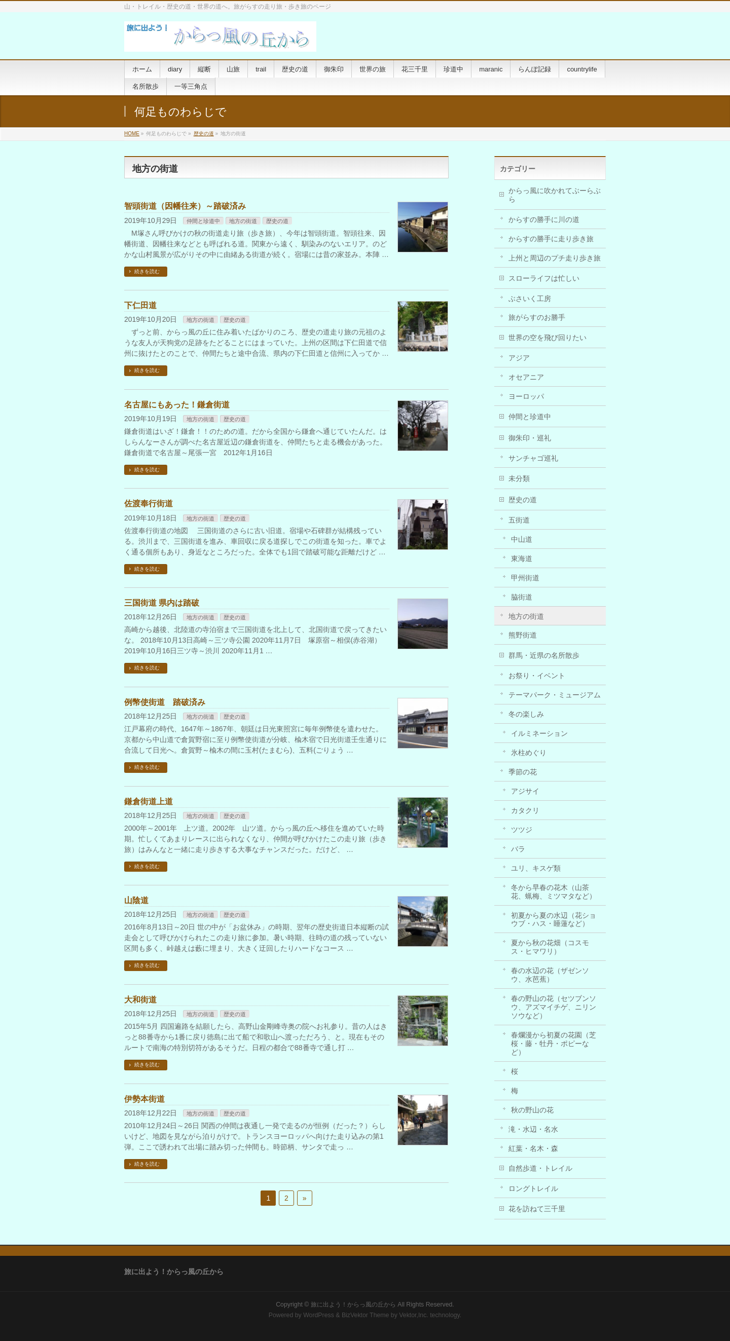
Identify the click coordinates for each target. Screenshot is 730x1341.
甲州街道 (525, 578)
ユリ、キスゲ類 (536, 868)
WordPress (318, 1315)
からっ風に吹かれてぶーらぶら (554, 195)
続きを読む (147, 271)
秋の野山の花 (532, 1110)
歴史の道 (204, 133)
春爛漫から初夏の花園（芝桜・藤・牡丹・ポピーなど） (553, 1043)
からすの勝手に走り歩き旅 (551, 239)
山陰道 (136, 900)
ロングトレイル (533, 1188)
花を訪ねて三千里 (536, 1209)
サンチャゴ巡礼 (533, 458)
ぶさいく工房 (529, 298)
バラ (518, 849)
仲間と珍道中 (203, 221)
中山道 (521, 539)
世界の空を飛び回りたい (547, 337)
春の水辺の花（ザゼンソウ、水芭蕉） (550, 974)
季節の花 (522, 772)
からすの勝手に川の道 (543, 219)
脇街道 (521, 597)
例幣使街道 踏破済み (164, 702)
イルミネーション (539, 733)
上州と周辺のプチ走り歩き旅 (554, 258)
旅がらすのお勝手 (536, 317)
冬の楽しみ (526, 714)
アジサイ (525, 791)
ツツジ (521, 830)
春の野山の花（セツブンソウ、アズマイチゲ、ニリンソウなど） (553, 1007)
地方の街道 (243, 221)
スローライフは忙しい (543, 278)
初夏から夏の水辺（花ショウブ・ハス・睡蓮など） (553, 919)
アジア (519, 358)
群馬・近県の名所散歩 (543, 655)
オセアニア (526, 377)
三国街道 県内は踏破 (161, 603)
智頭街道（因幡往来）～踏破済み (185, 206)
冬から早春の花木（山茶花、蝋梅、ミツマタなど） (553, 891)
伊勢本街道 (144, 1099)
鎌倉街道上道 (148, 801)
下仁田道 (140, 305)
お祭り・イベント (536, 676)
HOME (131, 133)
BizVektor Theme (365, 1315)
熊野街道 (522, 635)
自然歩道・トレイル (540, 1168)
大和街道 (140, 999)
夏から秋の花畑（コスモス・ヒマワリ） (550, 947)
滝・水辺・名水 (533, 1129)
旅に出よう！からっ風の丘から (353, 1304)
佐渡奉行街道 (148, 503)
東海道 (521, 558)
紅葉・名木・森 (533, 1148)
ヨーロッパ (526, 396)
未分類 (519, 478)
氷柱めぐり (528, 753)
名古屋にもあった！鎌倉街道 (177, 404)
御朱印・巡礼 (529, 438)
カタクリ (525, 810)
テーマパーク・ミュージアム (554, 695)
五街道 (519, 520)
